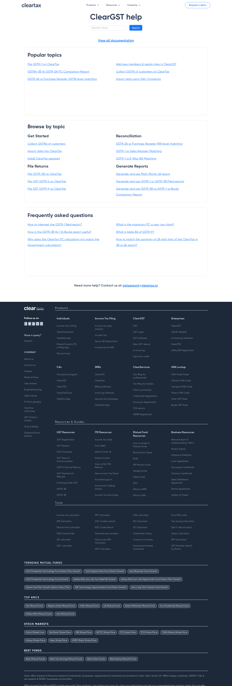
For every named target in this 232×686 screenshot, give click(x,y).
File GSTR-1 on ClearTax (43, 64)
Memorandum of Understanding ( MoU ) (182, 441)
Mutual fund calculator (68, 527)
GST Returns (63, 446)
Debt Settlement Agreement (179, 481)
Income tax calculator (68, 515)
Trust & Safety (31, 427)
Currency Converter (143, 540)
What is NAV (139, 495)
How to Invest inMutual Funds (141, 445)
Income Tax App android (103, 327)
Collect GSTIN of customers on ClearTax (142, 71)
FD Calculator (140, 527)
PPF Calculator (102, 515)
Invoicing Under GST (67, 483)
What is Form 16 (103, 452)
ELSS (135, 459)
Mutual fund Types (142, 452)
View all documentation (116, 40)
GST (135, 326)
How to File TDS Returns (103, 466)
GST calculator (64, 546)
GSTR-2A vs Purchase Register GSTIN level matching (62, 79)
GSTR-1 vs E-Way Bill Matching (136, 158)
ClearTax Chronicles (29, 409)
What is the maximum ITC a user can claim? (145, 224)
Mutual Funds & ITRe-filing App (67, 346)
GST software (140, 338)
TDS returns (139, 408)
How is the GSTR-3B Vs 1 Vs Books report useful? (60, 232)
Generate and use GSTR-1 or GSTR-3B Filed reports (150, 181)
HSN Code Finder (180, 374)
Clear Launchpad (142, 390)
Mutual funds (63, 353)
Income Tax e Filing (67, 326)
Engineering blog (33, 390)
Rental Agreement (180, 489)
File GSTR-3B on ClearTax (45, 174)
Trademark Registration (145, 396)
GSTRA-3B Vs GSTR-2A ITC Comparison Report (58, 71)
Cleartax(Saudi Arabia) (32, 434)
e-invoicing (139, 350)
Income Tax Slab (103, 440)
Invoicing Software (104, 393)
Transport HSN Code (181, 387)
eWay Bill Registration (182, 350)
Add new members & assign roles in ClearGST (146, 64)
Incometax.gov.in (103, 480)
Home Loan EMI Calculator (103, 541)
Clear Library (30, 396)
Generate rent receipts (106, 533)
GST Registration (65, 440)
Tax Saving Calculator (182, 521)
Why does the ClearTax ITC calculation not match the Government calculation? (63, 242)
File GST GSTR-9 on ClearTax (47, 189)
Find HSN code (179, 515)
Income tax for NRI (104, 347)
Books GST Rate (179, 405)
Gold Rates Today (142, 533)
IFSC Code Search (104, 527)
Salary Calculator (180, 533)
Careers (28, 371)
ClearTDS (176, 344)
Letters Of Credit (179, 495)
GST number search (105, 521)
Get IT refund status (181, 527)
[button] (91, 5)
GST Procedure (64, 452)
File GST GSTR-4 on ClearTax (47, 181)
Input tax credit (141, 356)
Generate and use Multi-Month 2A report (143, 174)
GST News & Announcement (64, 459)
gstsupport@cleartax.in (140, 285)
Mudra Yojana (178, 449)
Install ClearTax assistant (44, 158)
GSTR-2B (61, 489)
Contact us (30, 365)
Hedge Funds (140, 471)
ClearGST (176, 326)
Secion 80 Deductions (106, 341)
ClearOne (100, 381)
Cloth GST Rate (179, 399)
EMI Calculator (64, 521)
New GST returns (141, 344)
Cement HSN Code (181, 381)
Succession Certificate (182, 467)
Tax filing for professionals (139, 376)
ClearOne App (102, 405)
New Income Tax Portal (107, 473)
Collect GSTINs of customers (46, 143)
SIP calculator (64, 540)
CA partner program (67, 374)
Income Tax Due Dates (106, 495)
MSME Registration (142, 414)
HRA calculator (141, 515)
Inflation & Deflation (181, 455)
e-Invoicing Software (182, 338)
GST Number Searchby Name (181, 547)
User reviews (30, 383)
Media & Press (31, 377)
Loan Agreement (179, 461)
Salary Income (102, 458)
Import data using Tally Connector (138, 79)
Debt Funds (139, 477)
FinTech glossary (32, 402)
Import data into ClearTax (45, 151)
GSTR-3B (61, 495)
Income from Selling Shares (105, 487)
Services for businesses (106, 399)
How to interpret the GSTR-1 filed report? (55, 224)
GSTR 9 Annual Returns (69, 467)
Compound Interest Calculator (143, 547)
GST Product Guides (30, 419)
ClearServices (64, 338)
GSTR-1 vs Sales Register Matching (139, 151)
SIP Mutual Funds (142, 465)
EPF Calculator (178, 540)
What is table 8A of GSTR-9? (135, 232)
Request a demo (197, 5)
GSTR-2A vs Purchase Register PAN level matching (149, 143)
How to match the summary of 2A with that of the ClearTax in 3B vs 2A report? (157, 242)
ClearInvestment (65, 332)
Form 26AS (100, 446)
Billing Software (103, 387)
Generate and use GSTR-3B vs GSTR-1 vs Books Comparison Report (147, 192)
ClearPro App (63, 399)
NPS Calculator (103, 549)
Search (136, 28)
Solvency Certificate (181, 473)
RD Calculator (140, 521)
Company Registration (144, 402)
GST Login (138, 332)
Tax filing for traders (143, 384)
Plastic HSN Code (180, 393)
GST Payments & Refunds (65, 475)
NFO (135, 483)
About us (28, 359)
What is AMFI (139, 489)
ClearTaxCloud (64, 393)
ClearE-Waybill (179, 332)
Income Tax (101, 335)
